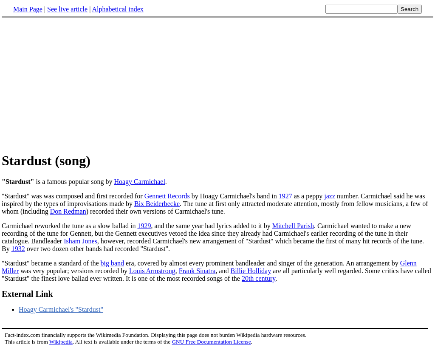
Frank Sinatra (197, 270)
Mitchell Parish (293, 225)
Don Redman (68, 211)
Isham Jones (80, 241)
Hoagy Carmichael (139, 181)
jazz (329, 196)
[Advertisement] (217, 84)
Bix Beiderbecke (157, 203)
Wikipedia (61, 342)
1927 (285, 196)
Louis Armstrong (152, 270)
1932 (18, 248)
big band (112, 263)
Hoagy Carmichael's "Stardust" (61, 309)
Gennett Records (167, 196)
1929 (144, 225)
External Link (27, 294)
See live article (67, 9)
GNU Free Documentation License (211, 342)
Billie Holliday (251, 270)
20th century (258, 278)
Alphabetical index (117, 9)
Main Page (27, 9)
